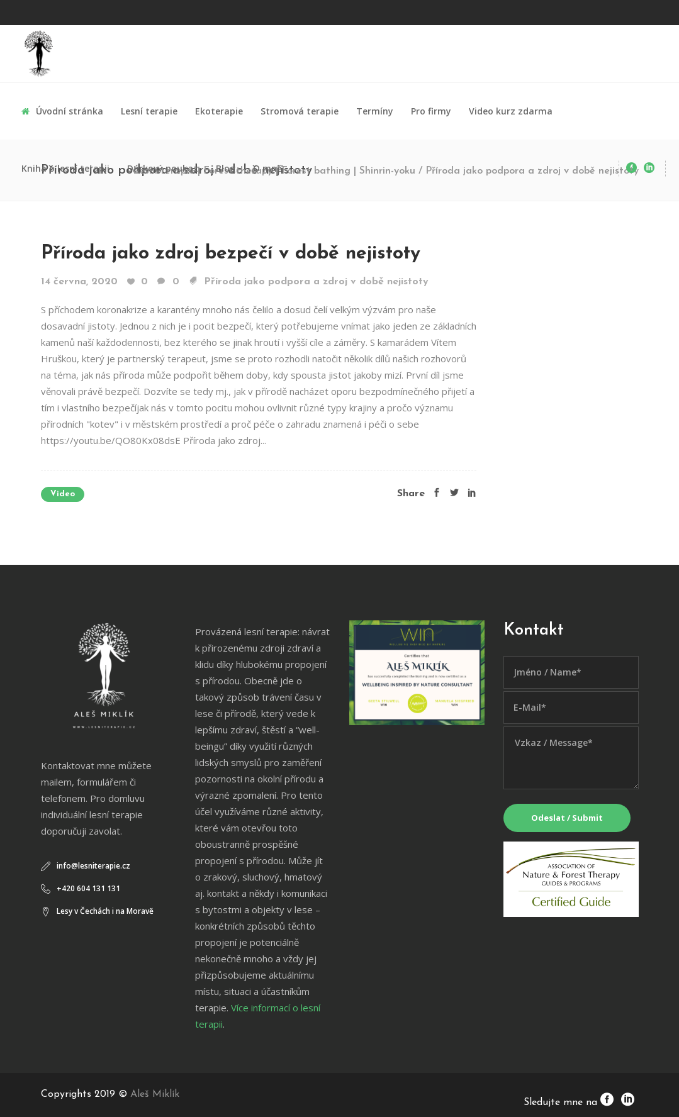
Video (62, 494)
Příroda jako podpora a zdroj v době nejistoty (316, 282)
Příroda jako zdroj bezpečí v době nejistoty (230, 254)
